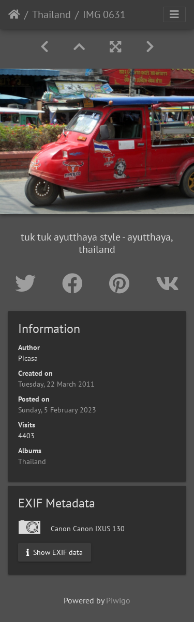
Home (14, 14)
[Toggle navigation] (174, 14)
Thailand (51, 14)
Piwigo (118, 600)
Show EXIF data (54, 552)
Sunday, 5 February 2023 (57, 409)
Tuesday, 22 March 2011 (56, 384)
